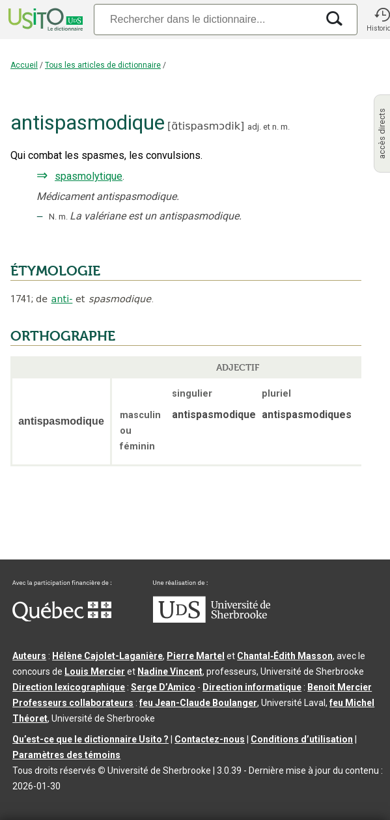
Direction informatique (251, 687)
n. (275, 127)
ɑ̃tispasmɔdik (205, 126)
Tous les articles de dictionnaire (103, 65)
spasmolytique (88, 176)
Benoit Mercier (339, 687)
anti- (62, 299)
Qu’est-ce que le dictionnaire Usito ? (90, 739)
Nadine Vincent (169, 671)
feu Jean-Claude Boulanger (198, 703)
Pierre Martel (196, 656)
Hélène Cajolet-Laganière (107, 656)
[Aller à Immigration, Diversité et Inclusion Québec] (61, 618)
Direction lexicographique (68, 687)
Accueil (24, 65)
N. (53, 216)
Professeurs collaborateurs (72, 703)
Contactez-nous (209, 739)
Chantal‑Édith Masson (285, 656)
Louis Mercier (94, 671)
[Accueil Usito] (44, 19)
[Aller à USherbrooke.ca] (211, 619)
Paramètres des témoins (66, 755)
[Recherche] (205, 19)
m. (285, 127)
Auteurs (29, 656)
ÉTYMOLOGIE (55, 271)
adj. (254, 127)
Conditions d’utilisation (302, 739)
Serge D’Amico (163, 687)
